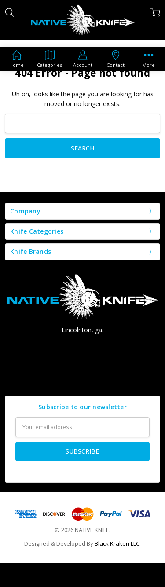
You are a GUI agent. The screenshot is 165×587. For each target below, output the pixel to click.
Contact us (82, 378)
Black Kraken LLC (117, 543)
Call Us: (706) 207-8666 (82, 345)
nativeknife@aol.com (82, 361)
